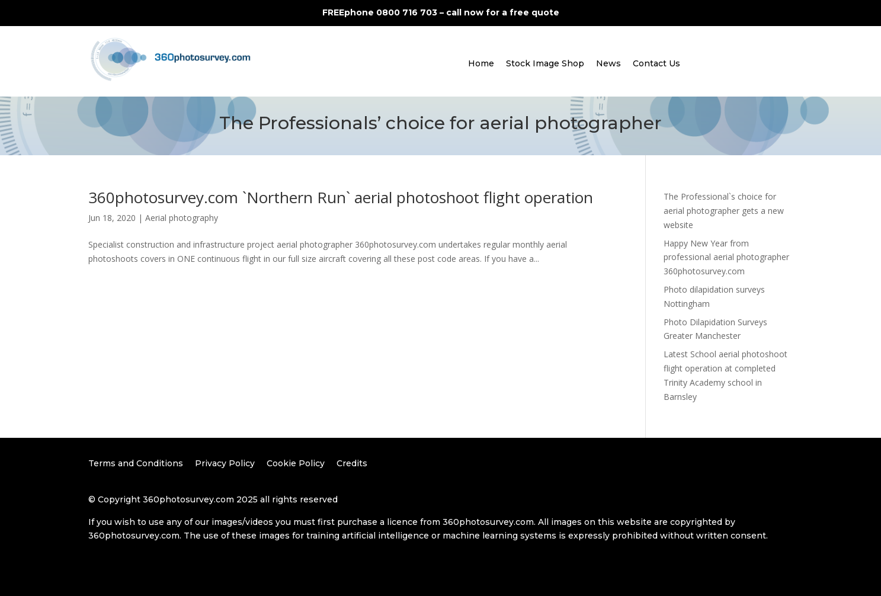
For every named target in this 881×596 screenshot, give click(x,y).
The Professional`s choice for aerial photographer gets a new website (724, 210)
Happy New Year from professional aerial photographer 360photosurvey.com (726, 257)
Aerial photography (181, 217)
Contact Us (656, 63)
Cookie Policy (296, 463)
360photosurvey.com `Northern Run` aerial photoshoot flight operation (340, 197)
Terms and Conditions (135, 463)
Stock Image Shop (545, 63)
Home (481, 63)
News (608, 63)
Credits (352, 463)
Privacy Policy (225, 463)
